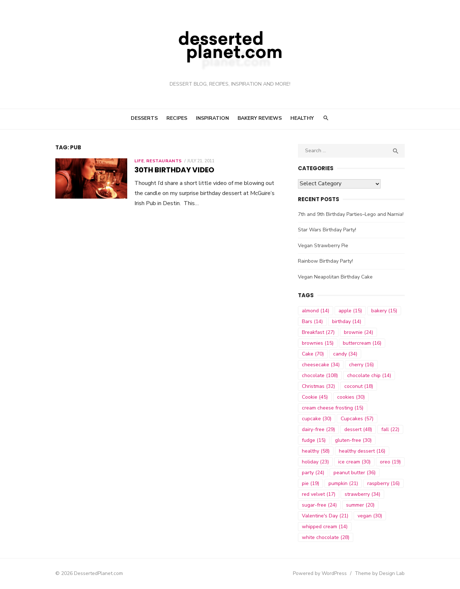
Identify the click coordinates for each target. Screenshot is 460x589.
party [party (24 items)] (313, 472)
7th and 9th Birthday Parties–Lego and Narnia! (351, 214)
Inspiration (212, 118)
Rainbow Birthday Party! (325, 261)
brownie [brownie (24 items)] (358, 332)
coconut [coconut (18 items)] (359, 386)
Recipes (176, 118)
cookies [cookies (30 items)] (351, 397)
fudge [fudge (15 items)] (314, 440)
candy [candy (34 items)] (346, 353)
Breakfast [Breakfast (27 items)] (318, 332)
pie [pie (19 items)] (310, 483)
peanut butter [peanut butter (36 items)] (355, 472)
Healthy (302, 118)
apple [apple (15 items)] (350, 310)
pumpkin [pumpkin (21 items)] (343, 483)
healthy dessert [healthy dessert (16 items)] (362, 451)
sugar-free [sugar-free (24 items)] (319, 505)
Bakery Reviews (260, 118)
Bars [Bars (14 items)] (312, 321)
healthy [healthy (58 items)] (316, 451)
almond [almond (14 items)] (316, 310)
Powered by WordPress (321, 573)
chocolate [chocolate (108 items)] (320, 375)
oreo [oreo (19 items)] (390, 461)
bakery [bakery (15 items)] (384, 310)
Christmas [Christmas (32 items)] (318, 386)
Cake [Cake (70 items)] (313, 353)
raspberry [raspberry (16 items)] (384, 483)
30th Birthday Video (173, 170)
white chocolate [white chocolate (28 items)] (326, 537)
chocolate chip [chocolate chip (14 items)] (369, 375)
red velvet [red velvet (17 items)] (319, 494)
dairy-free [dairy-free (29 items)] (318, 429)
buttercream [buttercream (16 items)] (362, 343)
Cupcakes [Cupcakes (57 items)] (357, 418)
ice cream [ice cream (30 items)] (355, 461)
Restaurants (163, 161)
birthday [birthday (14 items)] (347, 321)
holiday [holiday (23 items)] (315, 461)
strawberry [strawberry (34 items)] (363, 494)
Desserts (144, 118)
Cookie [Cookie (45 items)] (315, 397)
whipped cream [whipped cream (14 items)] (325, 526)
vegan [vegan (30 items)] (370, 515)
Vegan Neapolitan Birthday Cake (335, 276)
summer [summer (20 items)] (360, 505)
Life (137, 161)
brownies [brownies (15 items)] (318, 343)
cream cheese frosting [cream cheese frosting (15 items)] (333, 407)
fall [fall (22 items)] (391, 429)
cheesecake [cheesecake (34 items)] (321, 364)
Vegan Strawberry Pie (323, 245)
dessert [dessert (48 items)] (358, 429)
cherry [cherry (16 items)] (361, 364)
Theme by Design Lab (381, 573)
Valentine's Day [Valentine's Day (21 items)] (325, 515)
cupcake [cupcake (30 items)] (317, 418)
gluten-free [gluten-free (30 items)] (353, 440)
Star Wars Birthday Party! (327, 229)
